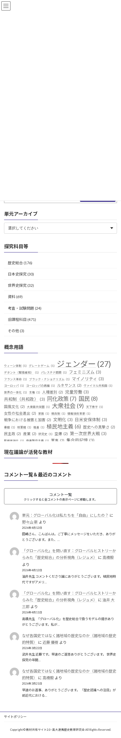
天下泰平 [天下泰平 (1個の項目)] (94, 407)
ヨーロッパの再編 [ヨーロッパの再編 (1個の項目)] (40, 385)
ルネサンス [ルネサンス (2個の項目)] (69, 385)
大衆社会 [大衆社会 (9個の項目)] (68, 406)
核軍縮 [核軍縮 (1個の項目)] (24, 427)
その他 (13, 330)
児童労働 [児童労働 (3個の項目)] (77, 392)
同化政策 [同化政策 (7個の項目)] (61, 399)
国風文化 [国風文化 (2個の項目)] (14, 407)
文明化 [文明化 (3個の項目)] (63, 420)
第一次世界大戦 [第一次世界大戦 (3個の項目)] (88, 433)
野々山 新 (30, 522)
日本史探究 (17, 274)
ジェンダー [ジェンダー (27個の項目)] (84, 364)
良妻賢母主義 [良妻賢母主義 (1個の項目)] (37, 440)
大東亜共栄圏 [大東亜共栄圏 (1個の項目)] (38, 407)
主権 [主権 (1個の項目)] (34, 392)
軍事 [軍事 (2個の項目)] (57, 440)
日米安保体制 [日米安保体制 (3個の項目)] (91, 420)
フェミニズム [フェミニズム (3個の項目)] (85, 372)
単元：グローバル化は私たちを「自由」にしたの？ (65, 515)
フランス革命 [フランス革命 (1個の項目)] (15, 379)
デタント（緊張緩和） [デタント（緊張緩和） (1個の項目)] (21, 372)
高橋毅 (108, 557)
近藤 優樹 (50, 642)
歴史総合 (15, 263)
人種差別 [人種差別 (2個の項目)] (52, 392)
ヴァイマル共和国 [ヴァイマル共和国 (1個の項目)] (98, 385)
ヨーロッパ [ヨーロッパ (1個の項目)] (14, 385)
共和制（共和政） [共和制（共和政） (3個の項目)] (24, 399)
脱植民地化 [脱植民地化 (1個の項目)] (14, 440)
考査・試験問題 (21, 308)
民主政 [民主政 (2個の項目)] (12, 434)
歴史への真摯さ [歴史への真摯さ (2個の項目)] (99, 427)
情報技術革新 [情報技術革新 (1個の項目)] (78, 413)
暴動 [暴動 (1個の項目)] (9, 427)
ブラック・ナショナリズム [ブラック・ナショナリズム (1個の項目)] (49, 379)
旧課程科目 (17, 319)
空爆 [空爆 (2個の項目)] (61, 434)
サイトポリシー (15, 717)
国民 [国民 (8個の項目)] (88, 399)
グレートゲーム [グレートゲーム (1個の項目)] (42, 366)
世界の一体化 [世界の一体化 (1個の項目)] (15, 392)
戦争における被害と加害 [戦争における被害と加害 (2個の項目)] (27, 420)
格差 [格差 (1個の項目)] (38, 427)
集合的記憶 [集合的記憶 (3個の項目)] (80, 440)
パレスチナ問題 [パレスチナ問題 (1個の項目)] (54, 372)
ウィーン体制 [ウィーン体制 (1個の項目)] (15, 366)
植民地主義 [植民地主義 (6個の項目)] (64, 426)
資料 (11, 296)
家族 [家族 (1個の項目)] (43, 413)
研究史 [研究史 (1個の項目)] (45, 434)
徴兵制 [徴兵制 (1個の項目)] (58, 413)
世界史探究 (17, 285)
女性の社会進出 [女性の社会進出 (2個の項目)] (20, 413)
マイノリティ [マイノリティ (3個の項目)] (88, 378)
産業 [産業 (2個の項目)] (29, 434)
